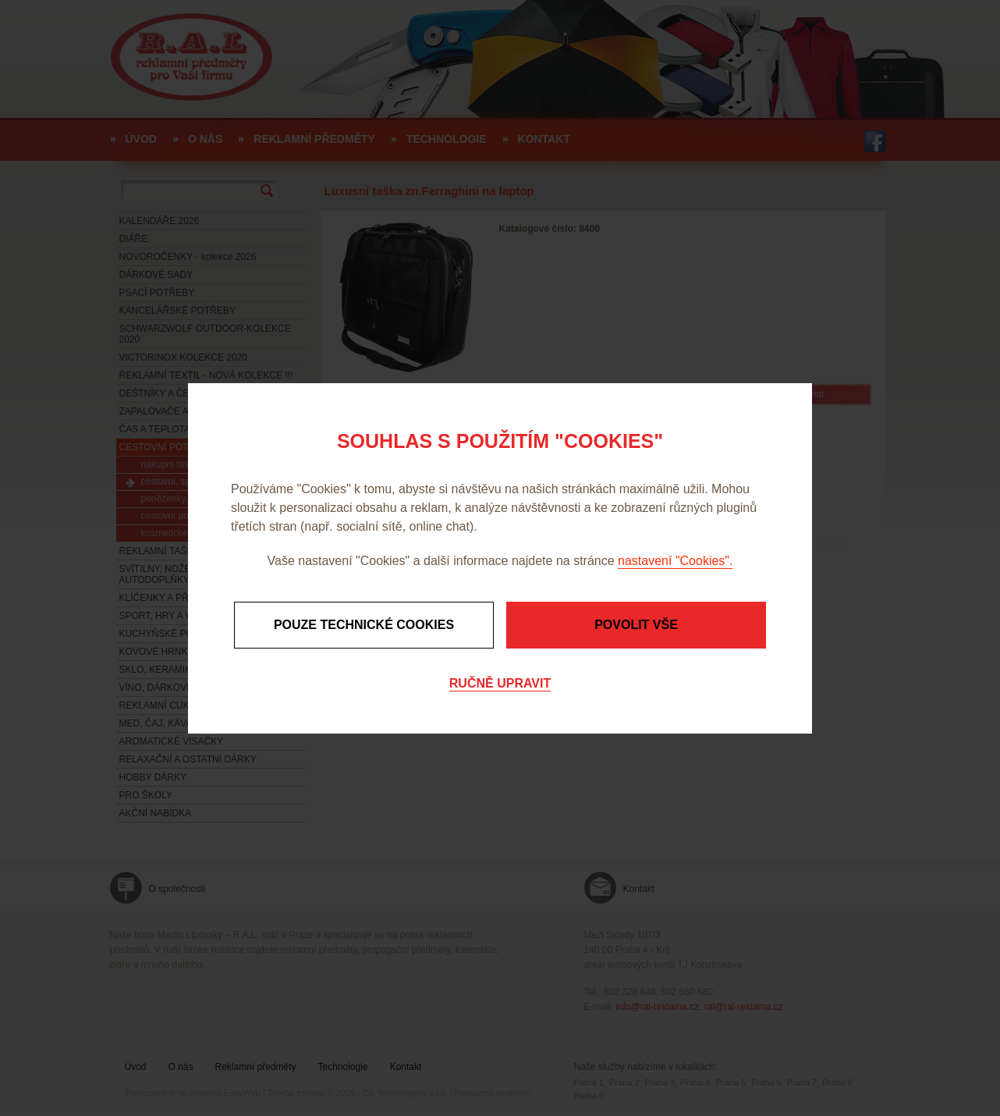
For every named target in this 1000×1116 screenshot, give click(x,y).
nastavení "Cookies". (675, 560)
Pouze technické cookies (364, 624)
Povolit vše (636, 624)
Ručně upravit (500, 683)
